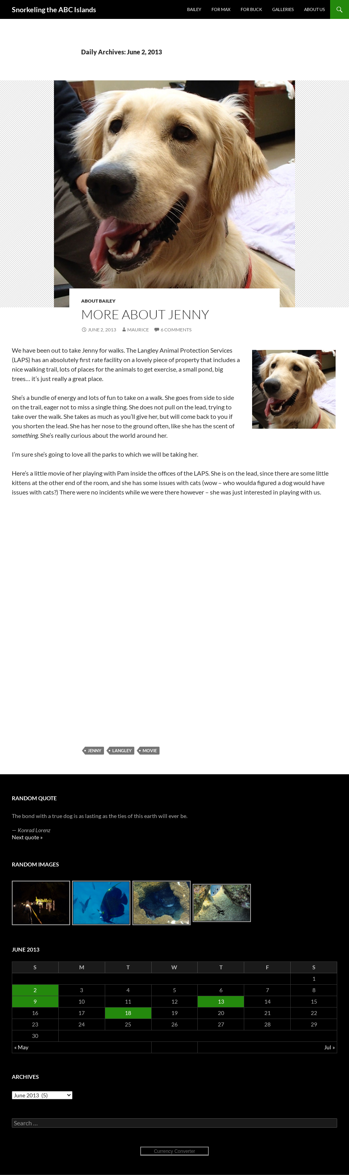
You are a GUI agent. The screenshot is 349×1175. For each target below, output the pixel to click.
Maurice (138, 330)
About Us (314, 9)
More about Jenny (145, 314)
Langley (122, 750)
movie (150, 750)
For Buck (251, 9)
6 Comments (176, 330)
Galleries (283, 9)
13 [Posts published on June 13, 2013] (221, 1001)
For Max (221, 9)
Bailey (194, 9)
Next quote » (27, 837)
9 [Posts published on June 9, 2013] (35, 1001)
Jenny (94, 750)
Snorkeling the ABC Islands (54, 9)
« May (21, 1047)
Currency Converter (174, 1151)
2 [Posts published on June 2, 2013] (35, 990)
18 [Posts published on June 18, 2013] (128, 1013)
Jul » (329, 1047)
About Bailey (98, 301)
